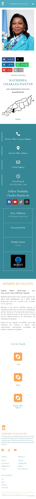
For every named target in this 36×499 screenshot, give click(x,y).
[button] (33, 3)
